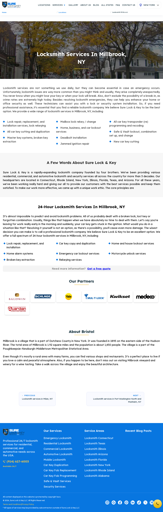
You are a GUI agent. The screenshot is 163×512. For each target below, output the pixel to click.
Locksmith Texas (94, 443)
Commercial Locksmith (58, 449)
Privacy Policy (28, 504)
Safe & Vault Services (57, 481)
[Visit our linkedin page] (133, 502)
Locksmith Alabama (96, 475)
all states (107, 5)
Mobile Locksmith (55, 459)
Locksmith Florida (95, 459)
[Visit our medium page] (152, 502)
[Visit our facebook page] (120, 502)
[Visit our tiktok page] (139, 502)
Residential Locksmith (57, 443)
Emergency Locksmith (57, 438)
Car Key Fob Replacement (60, 470)
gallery (73, 5)
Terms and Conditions (12, 504)
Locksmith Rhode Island (99, 470)
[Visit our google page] (114, 502)
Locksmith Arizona (96, 454)
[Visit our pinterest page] (126, 502)
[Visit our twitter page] (145, 502)
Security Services (55, 486)
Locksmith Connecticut (98, 438)
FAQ (118, 5)
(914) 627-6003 (16, 461)
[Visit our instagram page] (107, 502)
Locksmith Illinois (95, 449)
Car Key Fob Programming (60, 475)
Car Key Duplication (56, 465)
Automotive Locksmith (58, 454)
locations (44, 5)
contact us (128, 5)
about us (85, 5)
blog (96, 5)
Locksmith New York (97, 465)
